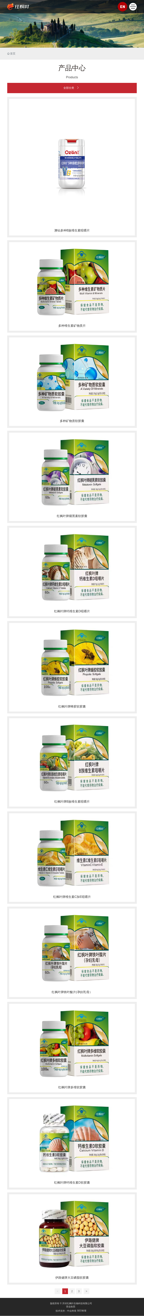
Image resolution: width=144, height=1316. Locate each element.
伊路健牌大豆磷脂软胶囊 (72, 1277)
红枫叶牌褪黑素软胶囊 (72, 516)
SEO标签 (81, 1310)
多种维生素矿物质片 (72, 325)
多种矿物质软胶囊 (72, 421)
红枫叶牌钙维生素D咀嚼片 (72, 611)
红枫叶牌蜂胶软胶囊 (72, 706)
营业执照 (70, 1306)
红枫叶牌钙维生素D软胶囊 (72, 1182)
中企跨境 (71, 1311)
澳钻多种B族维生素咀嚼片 (72, 230)
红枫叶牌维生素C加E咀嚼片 (72, 896)
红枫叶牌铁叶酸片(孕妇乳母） (72, 992)
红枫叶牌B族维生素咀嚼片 (72, 801)
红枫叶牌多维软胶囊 (72, 1087)
